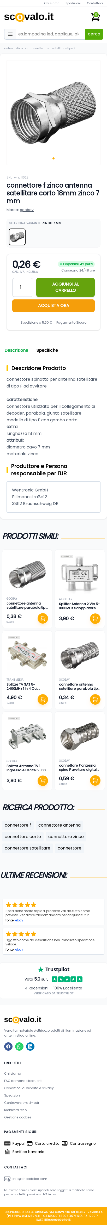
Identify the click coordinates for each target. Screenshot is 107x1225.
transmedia (15, 680)
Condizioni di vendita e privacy (29, 1088)
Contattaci (95, 3)
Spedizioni (73, 3)
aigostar (65, 599)
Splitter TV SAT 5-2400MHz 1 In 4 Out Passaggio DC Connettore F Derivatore (27, 691)
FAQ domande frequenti (23, 1081)
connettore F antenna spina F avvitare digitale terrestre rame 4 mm (79, 770)
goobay (27, 209)
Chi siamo (51, 3)
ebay (19, 920)
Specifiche (47, 350)
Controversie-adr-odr (21, 1102)
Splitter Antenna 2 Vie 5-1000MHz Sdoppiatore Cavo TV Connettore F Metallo (79, 610)
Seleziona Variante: (35, 223)
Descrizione (16, 350)
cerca (94, 34)
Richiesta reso (15, 1110)
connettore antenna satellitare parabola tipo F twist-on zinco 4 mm (79, 688)
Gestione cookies (17, 1117)
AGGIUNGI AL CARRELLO (65, 287)
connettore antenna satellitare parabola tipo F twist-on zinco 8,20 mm (27, 607)
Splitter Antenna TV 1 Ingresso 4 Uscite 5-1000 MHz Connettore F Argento (27, 772)
